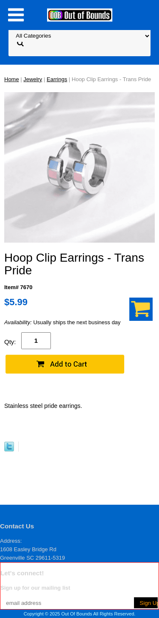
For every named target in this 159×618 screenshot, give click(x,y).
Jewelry (32, 79)
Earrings (57, 79)
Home (11, 79)
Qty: (10, 341)
